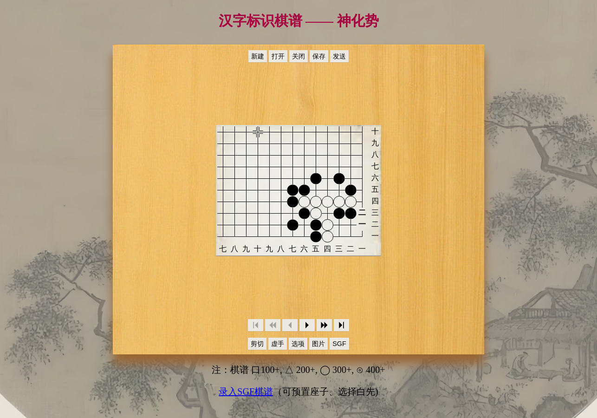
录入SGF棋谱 (246, 391)
